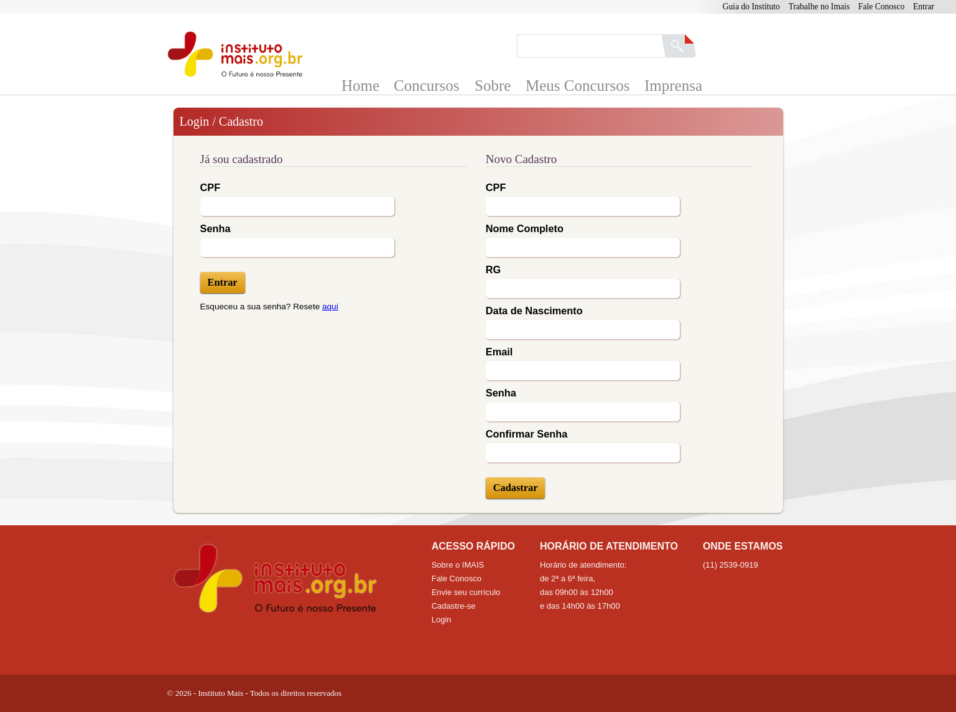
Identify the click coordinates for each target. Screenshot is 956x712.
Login (442, 619)
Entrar (923, 6)
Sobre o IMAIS (458, 564)
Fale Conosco (881, 6)
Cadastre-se (454, 606)
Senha (215, 228)
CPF (210, 187)
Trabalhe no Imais (819, 6)
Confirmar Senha (526, 433)
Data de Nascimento (534, 310)
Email (499, 351)
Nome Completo (525, 228)
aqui (330, 306)
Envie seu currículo (466, 592)
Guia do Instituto (751, 6)
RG (493, 269)
